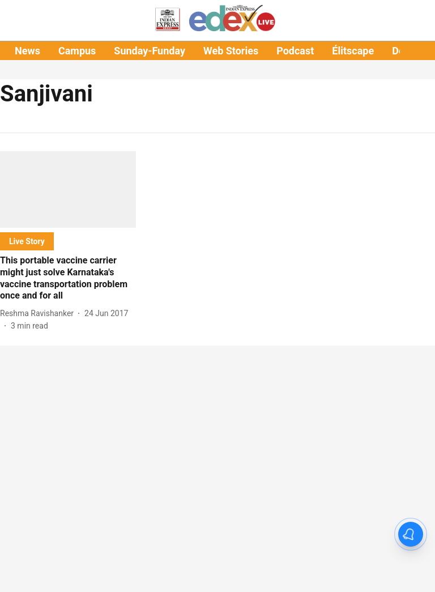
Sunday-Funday (149, 51)
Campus (77, 51)
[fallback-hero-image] (68, 189)
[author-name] (39, 314)
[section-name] (27, 241)
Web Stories (230, 51)
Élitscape (353, 51)
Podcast (295, 51)
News (27, 51)
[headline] (68, 278)
